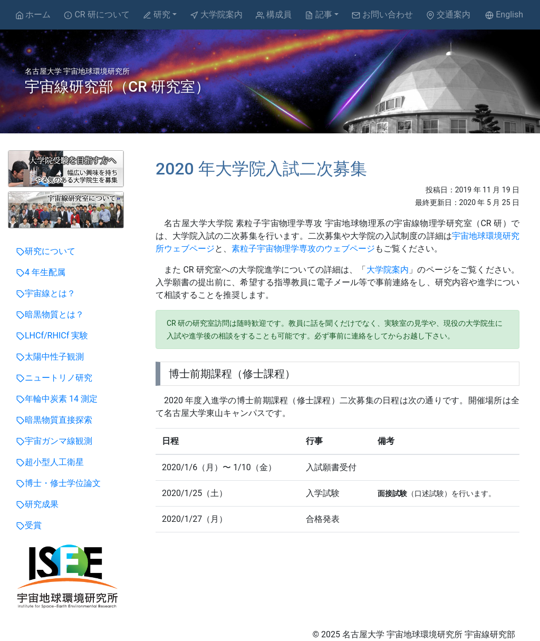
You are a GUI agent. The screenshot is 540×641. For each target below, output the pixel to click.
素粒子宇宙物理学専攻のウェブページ (303, 249)
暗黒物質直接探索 (54, 420)
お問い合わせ (382, 14)
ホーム (33, 14)
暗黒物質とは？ (50, 314)
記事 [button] (318, 14)
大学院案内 (216, 14)
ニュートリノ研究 (54, 378)
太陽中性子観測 (50, 357)
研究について (45, 251)
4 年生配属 (40, 272)
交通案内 (448, 14)
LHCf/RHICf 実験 (52, 336)
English (504, 14)
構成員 (274, 14)
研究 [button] (156, 14)
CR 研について (96, 14)
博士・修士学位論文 (58, 483)
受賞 (29, 525)
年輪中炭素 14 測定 (57, 399)
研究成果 (37, 504)
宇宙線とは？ (45, 293)
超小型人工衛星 (50, 462)
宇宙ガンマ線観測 (54, 441)
